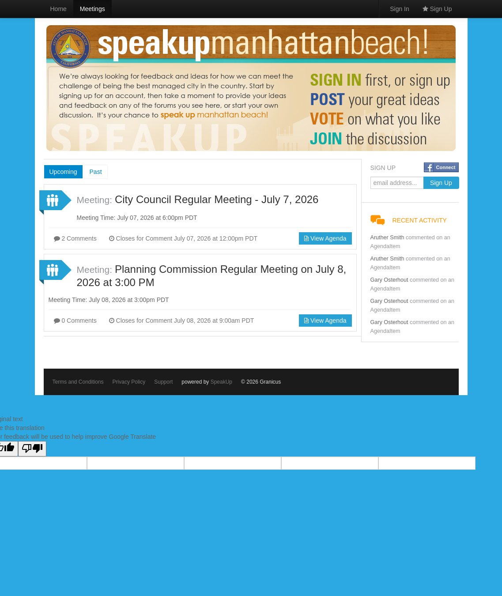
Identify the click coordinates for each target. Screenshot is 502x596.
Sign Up (437, 8)
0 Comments (75, 320)
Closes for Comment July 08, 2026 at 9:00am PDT (181, 320)
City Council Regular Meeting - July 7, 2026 (217, 199)
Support (163, 382)
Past (96, 171)
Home (58, 8)
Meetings (92, 8)
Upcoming (63, 171)
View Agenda (325, 238)
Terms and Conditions (78, 382)
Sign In (399, 8)
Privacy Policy (129, 382)
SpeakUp (221, 382)
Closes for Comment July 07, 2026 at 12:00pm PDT (183, 238)
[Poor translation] (32, 448)
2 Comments (75, 238)
